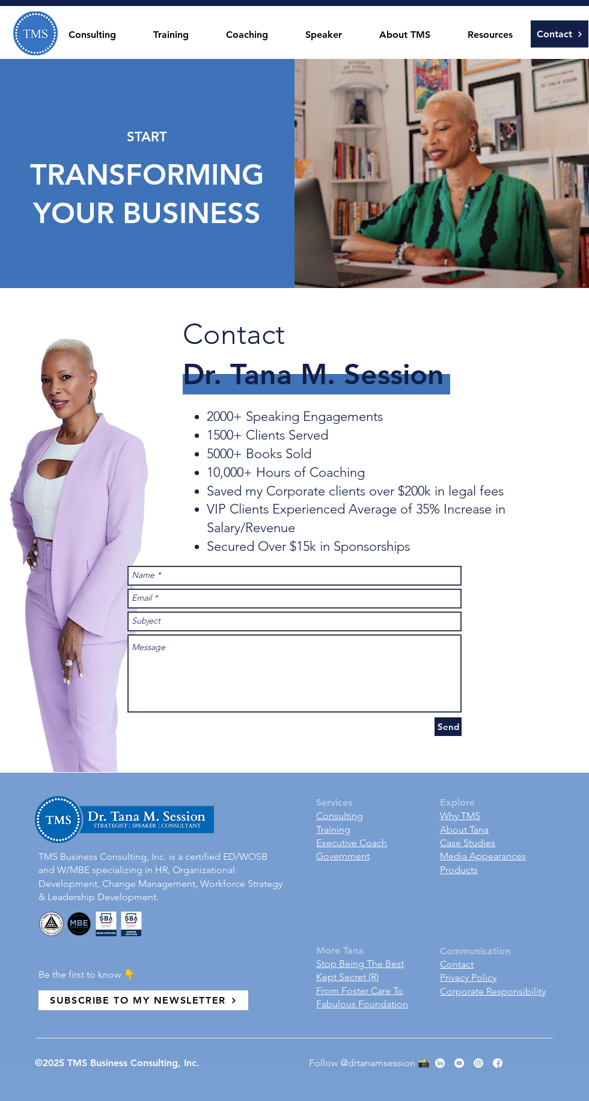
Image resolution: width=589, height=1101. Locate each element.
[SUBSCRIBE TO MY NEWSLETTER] (143, 1000)
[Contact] (559, 34)
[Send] (448, 726)
